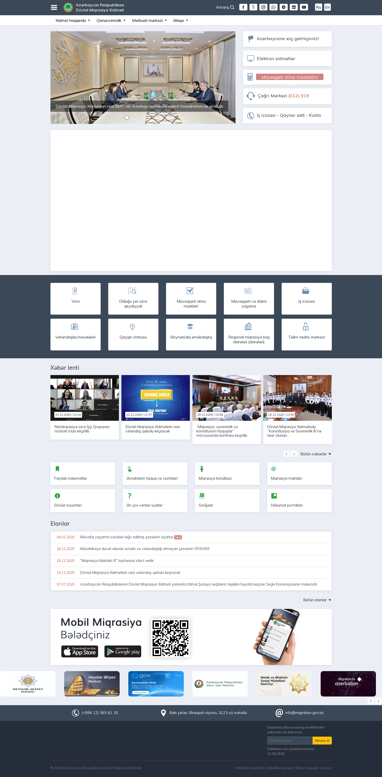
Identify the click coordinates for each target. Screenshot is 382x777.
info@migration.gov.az (304, 712)
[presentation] (286, 454)
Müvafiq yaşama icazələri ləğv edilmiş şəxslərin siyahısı (119, 537)
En (327, 7)
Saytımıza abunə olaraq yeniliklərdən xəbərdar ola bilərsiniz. (296, 729)
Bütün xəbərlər (316, 453)
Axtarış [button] (225, 7)
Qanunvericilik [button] (109, 20)
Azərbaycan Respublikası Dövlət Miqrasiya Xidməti (100, 7)
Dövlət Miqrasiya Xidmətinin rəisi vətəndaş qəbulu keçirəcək (152, 429)
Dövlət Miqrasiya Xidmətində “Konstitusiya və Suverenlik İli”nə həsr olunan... (294, 431)
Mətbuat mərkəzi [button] (148, 20)
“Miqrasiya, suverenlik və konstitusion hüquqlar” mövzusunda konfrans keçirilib (221, 431)
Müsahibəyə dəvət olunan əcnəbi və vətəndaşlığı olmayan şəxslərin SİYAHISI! (132, 548)
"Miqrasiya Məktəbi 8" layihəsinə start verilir (105, 560)
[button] (127, 118)
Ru (318, 7)
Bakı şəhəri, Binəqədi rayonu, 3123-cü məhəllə (208, 712)
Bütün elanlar (317, 599)
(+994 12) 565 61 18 (100, 712)
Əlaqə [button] (179, 20)
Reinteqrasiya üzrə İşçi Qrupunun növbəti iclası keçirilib (82, 429)
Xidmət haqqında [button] (71, 20)
